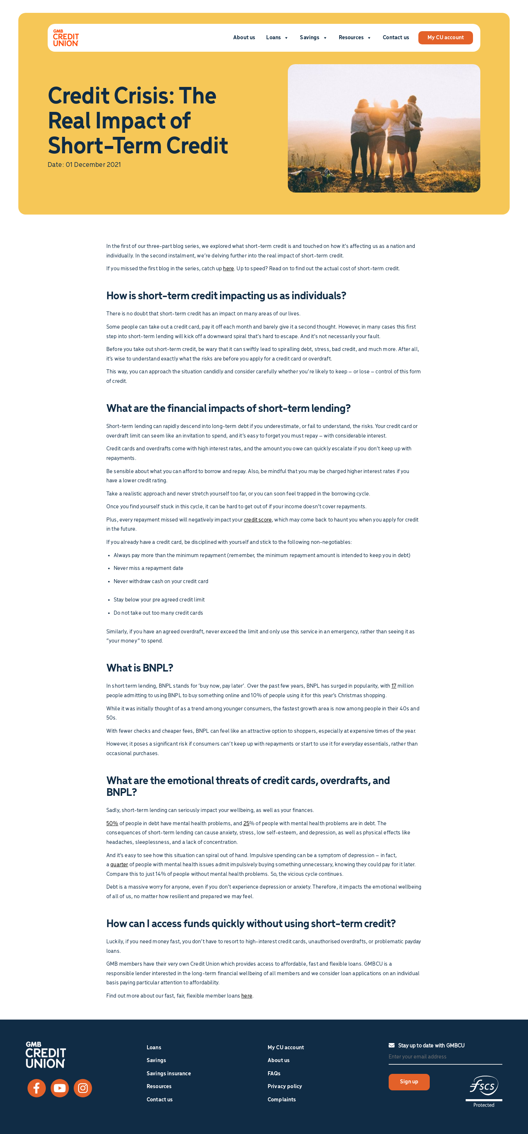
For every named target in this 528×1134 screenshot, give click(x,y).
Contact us (396, 38)
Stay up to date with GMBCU (427, 1045)
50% (112, 824)
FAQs (274, 1074)
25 (246, 824)
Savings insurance (169, 1074)
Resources (355, 37)
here (228, 269)
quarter (119, 865)
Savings (313, 37)
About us (244, 38)
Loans (277, 37)
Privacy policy (285, 1087)
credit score (258, 520)
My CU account (446, 38)
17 (394, 686)
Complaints (282, 1100)
